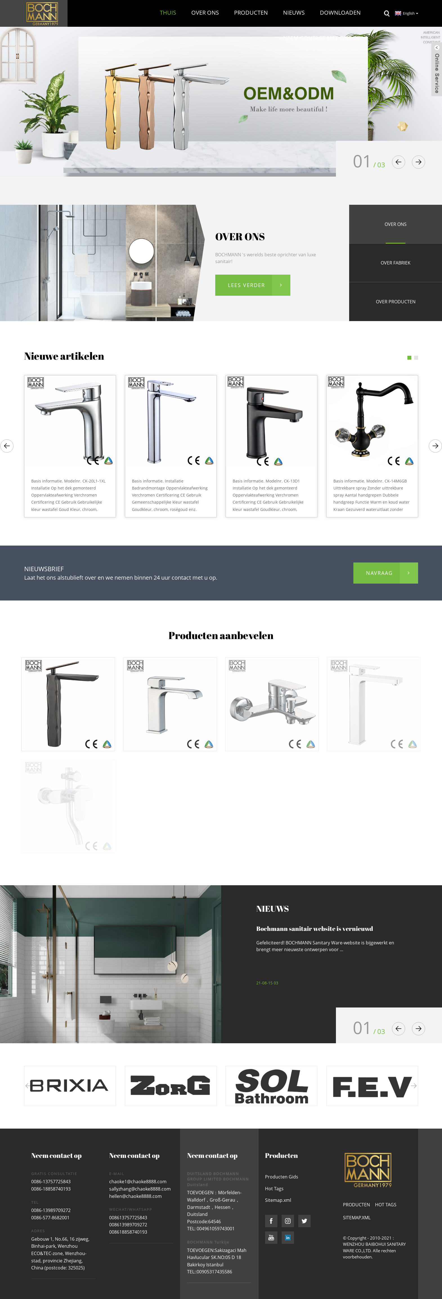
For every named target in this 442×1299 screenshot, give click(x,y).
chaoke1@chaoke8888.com (138, 1181)
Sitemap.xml (278, 1200)
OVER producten (396, 302)
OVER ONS (396, 224)
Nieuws (294, 12)
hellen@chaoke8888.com (135, 1196)
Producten (251, 12)
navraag (379, 573)
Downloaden (340, 12)
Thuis (168, 12)
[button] (398, 162)
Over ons (205, 12)
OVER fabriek (395, 263)
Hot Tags (274, 1188)
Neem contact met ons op (322, 38)
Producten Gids (281, 1177)
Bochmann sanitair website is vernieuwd (314, 928)
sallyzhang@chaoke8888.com (140, 1189)
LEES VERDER (246, 285)
